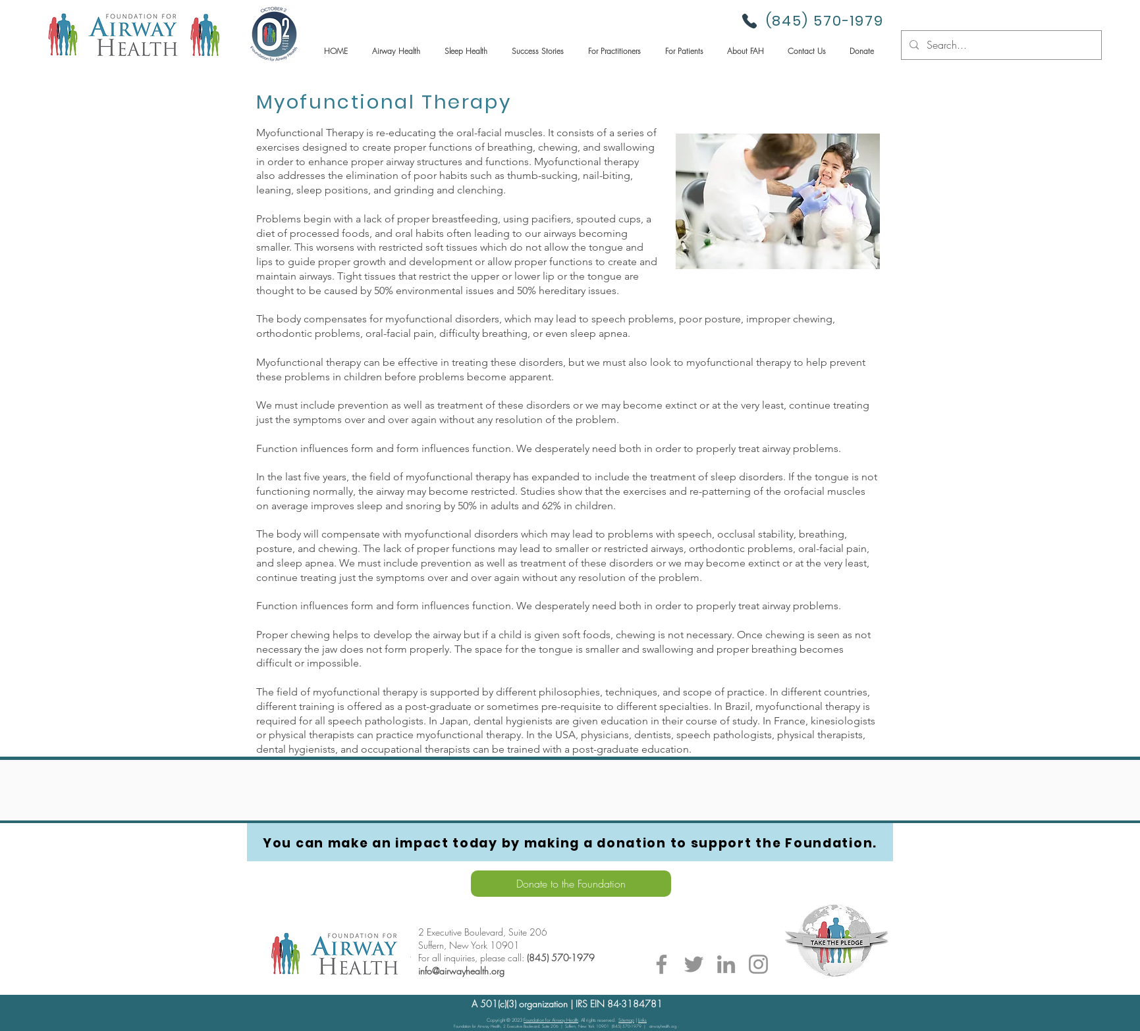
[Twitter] (694, 964)
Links (642, 1020)
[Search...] (1000, 45)
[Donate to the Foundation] (571, 883)
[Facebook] (661, 964)
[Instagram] (758, 964)
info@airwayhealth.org (461, 971)
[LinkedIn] (726, 964)
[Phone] (749, 21)
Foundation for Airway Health (551, 1020)
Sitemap (626, 1020)
